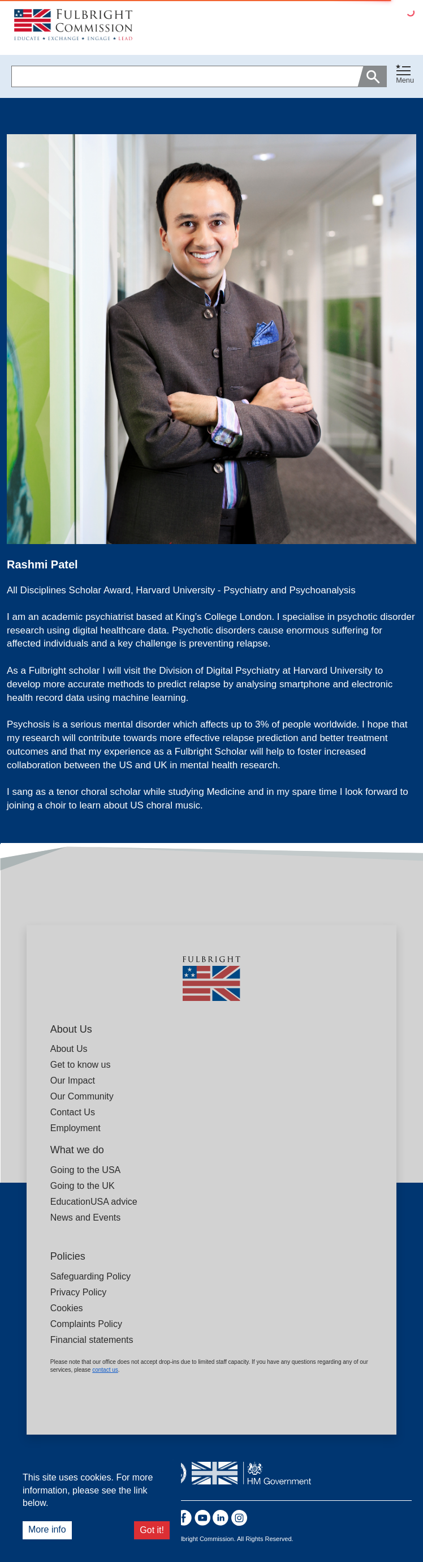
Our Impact (72, 1080)
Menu (405, 80)
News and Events (85, 1217)
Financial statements (91, 1340)
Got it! (152, 1530)
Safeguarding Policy (90, 1276)
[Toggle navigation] (405, 74)
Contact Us (72, 1112)
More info (47, 1529)
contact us (105, 1370)
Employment (75, 1128)
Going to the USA (85, 1170)
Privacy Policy (78, 1292)
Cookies (66, 1308)
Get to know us (80, 1064)
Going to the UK (82, 1186)
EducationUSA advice (93, 1201)
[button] (405, 76)
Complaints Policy (86, 1324)
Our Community (82, 1096)
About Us (69, 1049)
